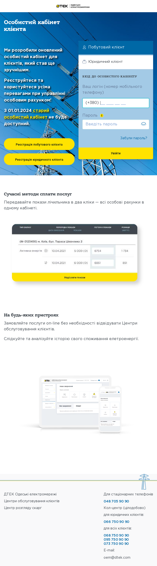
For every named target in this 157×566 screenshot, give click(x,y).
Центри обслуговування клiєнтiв (31, 501)
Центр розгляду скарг (23, 508)
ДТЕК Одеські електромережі (30, 494)
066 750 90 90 (116, 521)
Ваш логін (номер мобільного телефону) (112, 89)
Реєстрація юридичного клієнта (39, 159)
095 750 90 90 (116, 539)
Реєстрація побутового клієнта (39, 144)
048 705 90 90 (116, 501)
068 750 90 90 (116, 535)
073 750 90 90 (116, 543)
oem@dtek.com (117, 557)
